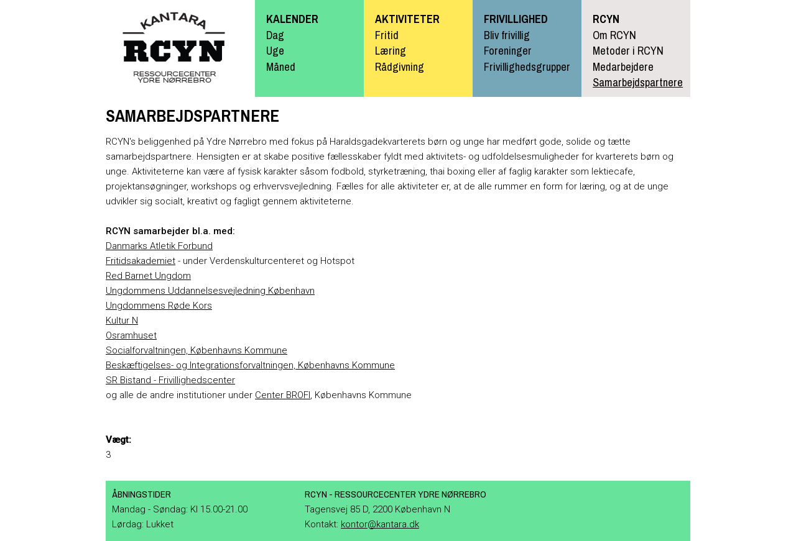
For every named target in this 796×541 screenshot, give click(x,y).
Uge (275, 50)
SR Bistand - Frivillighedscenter (170, 380)
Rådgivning (399, 67)
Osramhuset (131, 335)
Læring (390, 50)
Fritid (387, 35)
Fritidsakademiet (140, 260)
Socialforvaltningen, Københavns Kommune (196, 350)
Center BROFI (282, 395)
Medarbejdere (623, 67)
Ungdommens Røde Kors (159, 305)
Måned (280, 67)
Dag (275, 35)
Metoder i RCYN (628, 50)
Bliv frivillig (507, 35)
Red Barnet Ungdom (148, 275)
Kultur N (122, 320)
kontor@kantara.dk (380, 524)
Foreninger (508, 50)
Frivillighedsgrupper (527, 67)
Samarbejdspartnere (638, 82)
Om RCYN (614, 35)
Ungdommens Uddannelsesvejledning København (210, 290)
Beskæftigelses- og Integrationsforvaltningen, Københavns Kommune (250, 365)
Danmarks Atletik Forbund (159, 246)
